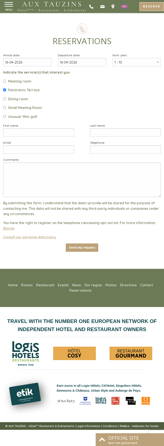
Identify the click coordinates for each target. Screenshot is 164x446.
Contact (146, 285)
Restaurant (45, 285)
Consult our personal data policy (29, 237)
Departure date (69, 55)
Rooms (27, 285)
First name (10, 125)
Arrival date (11, 55)
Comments (11, 160)
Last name (97, 125)
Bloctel (9, 228)
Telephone (97, 143)
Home (13, 285)
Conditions (110, 426)
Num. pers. (120, 55)
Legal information (88, 426)
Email (7, 143)
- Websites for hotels (139, 426)
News (76, 285)
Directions (128, 285)
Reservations (80, 290)
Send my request (82, 247)
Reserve (151, 6)
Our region (93, 285)
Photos (111, 285)
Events (63, 285)
